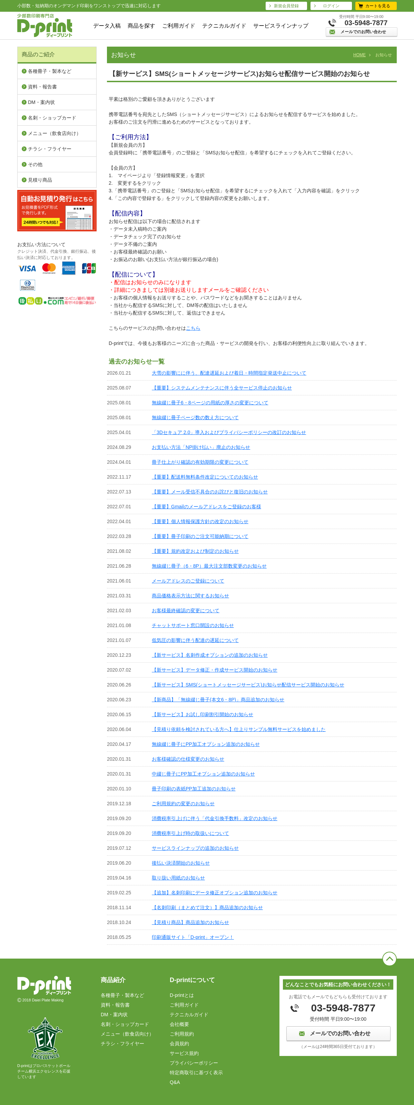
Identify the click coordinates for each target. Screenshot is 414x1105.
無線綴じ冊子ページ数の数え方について (195, 417)
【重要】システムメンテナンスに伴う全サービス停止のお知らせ (222, 388)
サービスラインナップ (280, 26)
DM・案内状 (41, 102)
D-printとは (182, 995)
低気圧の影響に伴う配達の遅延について (195, 640)
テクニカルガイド (224, 26)
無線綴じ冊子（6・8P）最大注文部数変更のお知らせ (209, 566)
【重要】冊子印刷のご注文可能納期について (200, 536)
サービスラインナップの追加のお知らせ (195, 848)
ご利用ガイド (178, 26)
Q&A (175, 1082)
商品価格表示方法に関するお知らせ (190, 595)
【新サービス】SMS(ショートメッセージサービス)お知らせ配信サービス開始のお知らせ (248, 685)
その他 (35, 164)
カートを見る (377, 5)
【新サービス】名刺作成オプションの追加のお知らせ (210, 655)
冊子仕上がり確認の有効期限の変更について (200, 462)
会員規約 (179, 1043)
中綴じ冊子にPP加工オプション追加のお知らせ (203, 774)
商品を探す (141, 26)
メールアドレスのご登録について (188, 581)
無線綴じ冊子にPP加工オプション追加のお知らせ (206, 744)
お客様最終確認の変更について (185, 610)
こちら (193, 328)
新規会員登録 (286, 5)
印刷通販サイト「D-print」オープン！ (193, 937)
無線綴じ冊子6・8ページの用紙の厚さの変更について (210, 402)
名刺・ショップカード (52, 118)
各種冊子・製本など (49, 71)
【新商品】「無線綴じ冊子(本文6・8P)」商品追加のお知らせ (218, 699)
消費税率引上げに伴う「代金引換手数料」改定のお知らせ (214, 818)
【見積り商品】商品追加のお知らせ (190, 922)
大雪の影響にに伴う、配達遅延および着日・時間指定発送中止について (229, 373)
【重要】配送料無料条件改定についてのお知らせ (205, 477)
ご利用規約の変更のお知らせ (183, 803)
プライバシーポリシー (194, 1063)
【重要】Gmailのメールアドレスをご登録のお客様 (206, 506)
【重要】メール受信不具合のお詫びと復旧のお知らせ (210, 491)
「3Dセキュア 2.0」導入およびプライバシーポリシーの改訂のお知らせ (229, 432)
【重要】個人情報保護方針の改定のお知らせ (200, 521)
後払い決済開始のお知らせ (181, 863)
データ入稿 (107, 26)
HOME (359, 54)
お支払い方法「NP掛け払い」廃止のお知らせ (201, 447)
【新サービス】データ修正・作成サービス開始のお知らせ (214, 670)
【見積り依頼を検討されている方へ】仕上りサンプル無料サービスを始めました (239, 729)
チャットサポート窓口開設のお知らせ (193, 625)
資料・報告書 (42, 86)
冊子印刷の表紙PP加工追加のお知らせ (194, 788)
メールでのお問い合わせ (363, 31)
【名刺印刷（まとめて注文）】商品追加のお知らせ (207, 907)
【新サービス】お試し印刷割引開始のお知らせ (202, 714)
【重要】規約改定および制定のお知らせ (195, 551)
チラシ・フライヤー (49, 149)
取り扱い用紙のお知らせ (178, 878)
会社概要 (179, 1024)
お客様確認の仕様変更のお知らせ (188, 759)
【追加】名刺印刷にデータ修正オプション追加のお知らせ (214, 892)
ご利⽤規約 (182, 1034)
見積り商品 (40, 180)
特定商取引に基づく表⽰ (196, 1072)
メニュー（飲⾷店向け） (54, 133)
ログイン (331, 5)
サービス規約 (184, 1053)
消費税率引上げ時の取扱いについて (190, 833)
